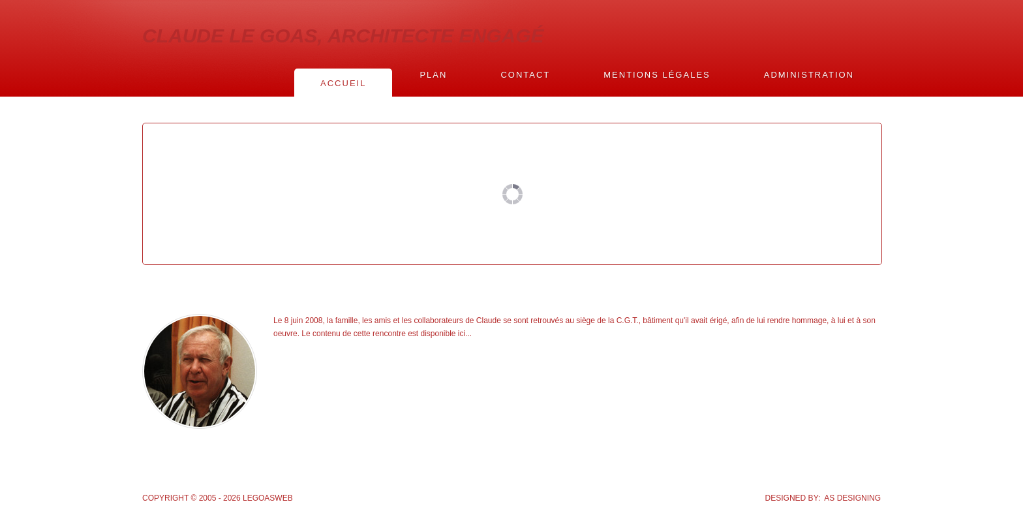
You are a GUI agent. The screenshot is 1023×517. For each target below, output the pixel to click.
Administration (809, 75)
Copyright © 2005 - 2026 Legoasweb (217, 498)
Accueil (343, 83)
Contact (525, 75)
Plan (433, 75)
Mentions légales (656, 75)
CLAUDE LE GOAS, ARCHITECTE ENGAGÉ (343, 35)
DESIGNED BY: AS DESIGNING (823, 498)
